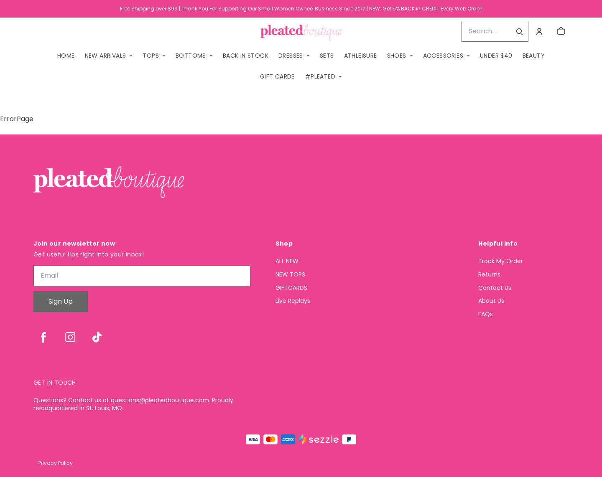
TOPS (151, 55)
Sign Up (60, 301)
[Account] (539, 31)
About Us (491, 301)
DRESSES (290, 55)
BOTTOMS (191, 55)
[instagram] (70, 337)
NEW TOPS (290, 275)
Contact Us (494, 288)
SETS (327, 55)
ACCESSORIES (443, 55)
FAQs (485, 314)
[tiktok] (97, 337)
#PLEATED (320, 76)
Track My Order (500, 261)
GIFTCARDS (291, 288)
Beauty (534, 55)
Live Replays (292, 301)
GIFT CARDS (277, 76)
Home (66, 55)
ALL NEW (286, 261)
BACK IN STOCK (245, 55)
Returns (489, 275)
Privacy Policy (55, 463)
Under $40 (496, 55)
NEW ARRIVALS (105, 55)
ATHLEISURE (360, 55)
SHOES (396, 55)
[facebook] (43, 337)
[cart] (561, 31)
